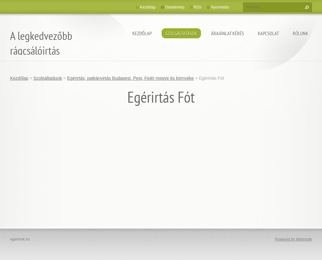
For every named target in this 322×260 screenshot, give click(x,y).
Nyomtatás (220, 7)
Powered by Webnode (293, 239)
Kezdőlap (142, 33)
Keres (306, 7)
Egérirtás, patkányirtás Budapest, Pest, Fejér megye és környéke (130, 78)
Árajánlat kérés (227, 33)
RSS (198, 7)
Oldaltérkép (174, 7)
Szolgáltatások (181, 33)
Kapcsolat (268, 33)
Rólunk (300, 33)
